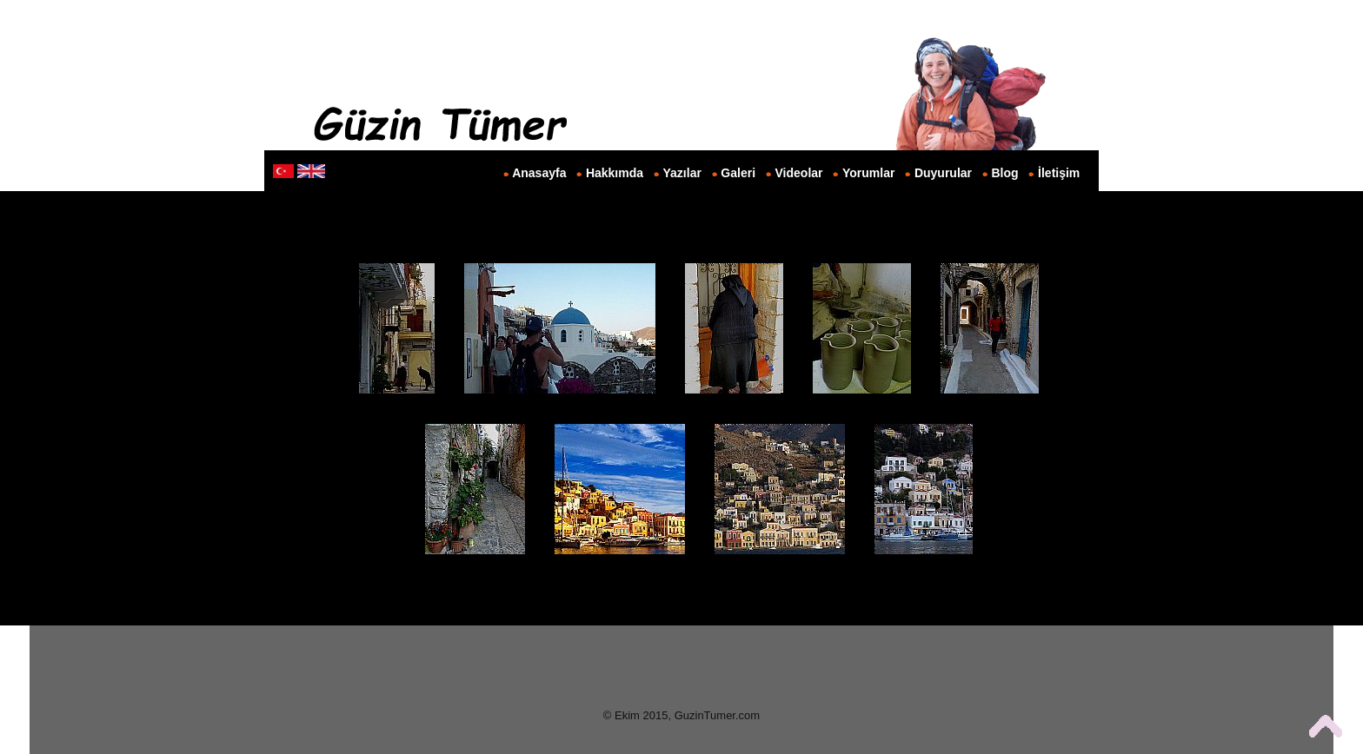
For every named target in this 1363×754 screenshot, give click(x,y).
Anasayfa (539, 173)
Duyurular (943, 173)
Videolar (799, 173)
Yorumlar (868, 173)
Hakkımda (614, 173)
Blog (1005, 173)
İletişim (1059, 173)
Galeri (738, 173)
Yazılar (682, 173)
